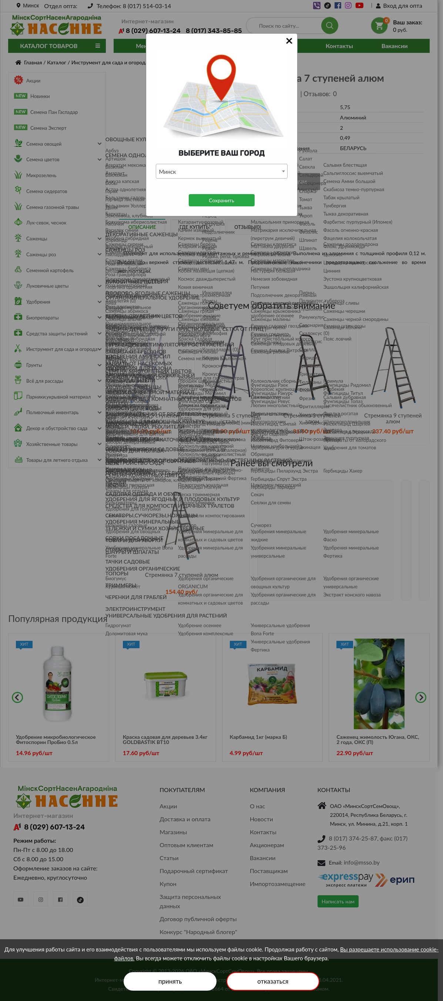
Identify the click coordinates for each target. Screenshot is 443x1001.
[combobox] (222, 171)
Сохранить (221, 200)
